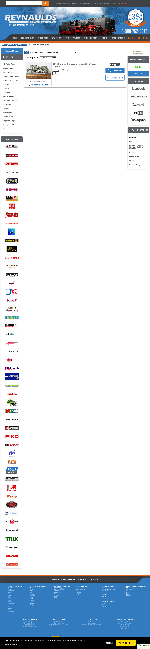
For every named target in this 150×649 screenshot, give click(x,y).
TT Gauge (6, 92)
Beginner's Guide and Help (58, 625)
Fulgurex (79, 591)
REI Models (22, 45)
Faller (32, 589)
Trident (56, 595)
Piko (9, 595)
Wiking (104, 605)
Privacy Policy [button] (12, 644)
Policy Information (58, 623)
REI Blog (132, 137)
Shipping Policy (29, 625)
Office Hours (124, 625)
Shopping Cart (120, 3)
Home (4, 45)
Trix (9, 597)
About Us (124, 621)
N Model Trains (8, 68)
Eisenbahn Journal (108, 589)
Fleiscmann (12, 591)
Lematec (79, 592)
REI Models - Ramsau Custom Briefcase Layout (74, 65)
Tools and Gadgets (10, 100)
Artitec (32, 605)
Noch (31, 592)
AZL (9, 606)
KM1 (9, 609)
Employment (124, 626)
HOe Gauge (7, 84)
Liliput (10, 594)
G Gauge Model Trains (11, 80)
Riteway (104, 596)
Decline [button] (109, 643)
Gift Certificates (135, 153)
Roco (9, 589)
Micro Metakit (80, 589)
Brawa (10, 592)
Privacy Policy (134, 157)
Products (12, 45)
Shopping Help (59, 621)
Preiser (32, 595)
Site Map (124, 628)
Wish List (98, 3)
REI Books (7, 104)
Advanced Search (12, 51)
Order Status (76, 3)
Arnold (10, 608)
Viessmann (130, 589)
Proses (32, 603)
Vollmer (32, 594)
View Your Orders (29, 623)
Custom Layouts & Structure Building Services (136, 147)
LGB (9, 598)
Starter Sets (7, 112)
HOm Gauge (7, 88)
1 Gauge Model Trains (11, 76)
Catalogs (6, 108)
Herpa (104, 603)
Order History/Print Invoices (91, 625)
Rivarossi (11, 603)
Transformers (8, 117)
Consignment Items (10, 125)
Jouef (10, 605)
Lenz (128, 594)
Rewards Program (136, 165)
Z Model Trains (8, 72)
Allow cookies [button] (126, 643)
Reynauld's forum (9, 129)
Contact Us (29, 621)
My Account (92, 623)
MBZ (31, 602)
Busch (32, 600)
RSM (31, 597)
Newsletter (107, 3)
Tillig (9, 600)
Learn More (138, 74)
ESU (127, 592)
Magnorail (11, 611)
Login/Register (92, 621)
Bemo (10, 602)
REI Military (58, 588)
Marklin (10, 588)
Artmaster (57, 592)
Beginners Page (9, 121)
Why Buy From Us (62, 3)
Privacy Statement (29, 626)
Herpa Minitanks (59, 589)
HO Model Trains (9, 64)
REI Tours (133, 141)
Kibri (31, 591)
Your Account (87, 3)
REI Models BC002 (38, 82)
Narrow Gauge (8, 96)
